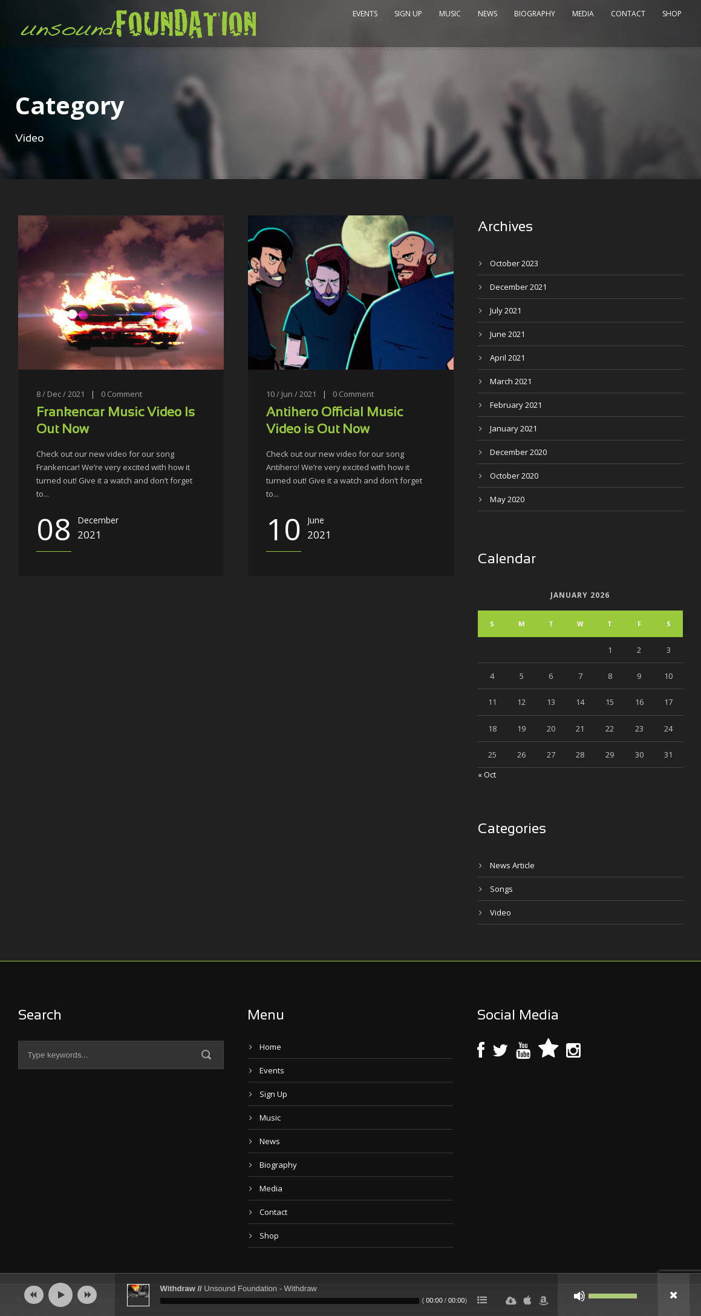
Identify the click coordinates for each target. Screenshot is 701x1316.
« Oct (487, 774)
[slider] (289, 1301)
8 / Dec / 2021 (60, 393)
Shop (672, 13)
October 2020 (514, 475)
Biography (534, 13)
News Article (512, 865)
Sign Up (408, 13)
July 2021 (505, 310)
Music (450, 13)
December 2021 (518, 286)
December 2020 (518, 452)
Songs (501, 888)
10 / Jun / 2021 (291, 393)
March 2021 (511, 381)
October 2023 (514, 263)
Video (500, 912)
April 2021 (507, 357)
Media (583, 13)
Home (270, 1046)
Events (365, 13)
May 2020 (507, 499)
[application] (350, 1295)
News (487, 13)
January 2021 (513, 428)
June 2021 (507, 334)
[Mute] (579, 1296)
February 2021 (516, 404)
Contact (628, 13)
